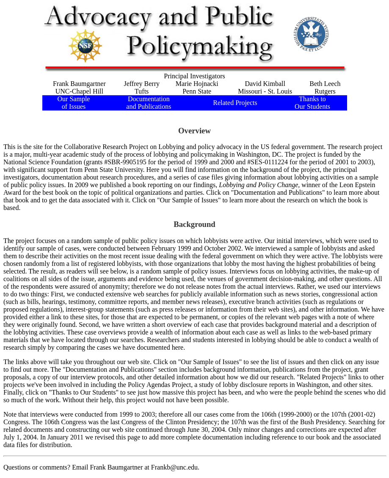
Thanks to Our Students (312, 102)
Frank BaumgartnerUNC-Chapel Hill (79, 87)
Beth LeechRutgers (324, 87)
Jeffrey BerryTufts (142, 87)
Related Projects (235, 102)
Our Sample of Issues (74, 102)
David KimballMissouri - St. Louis (265, 87)
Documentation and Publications (148, 102)
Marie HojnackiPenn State (197, 87)
